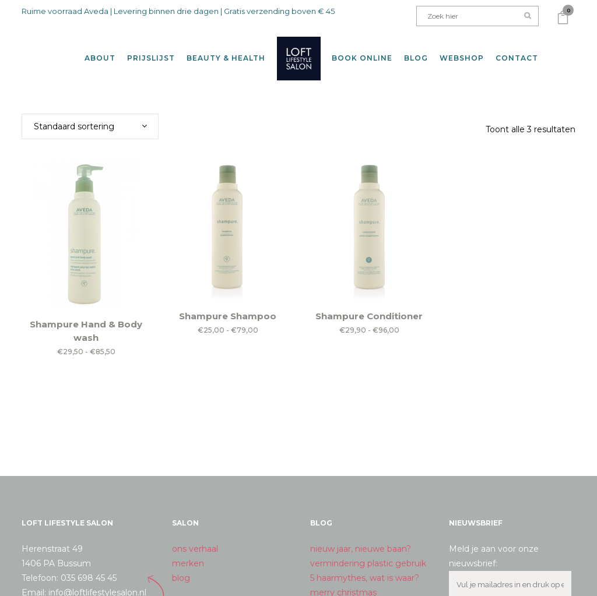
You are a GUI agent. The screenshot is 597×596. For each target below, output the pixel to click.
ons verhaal (195, 540)
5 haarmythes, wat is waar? (364, 569)
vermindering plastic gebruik (368, 554)
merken (188, 554)
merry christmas (343, 584)
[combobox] (90, 118)
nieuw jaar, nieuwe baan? (360, 540)
